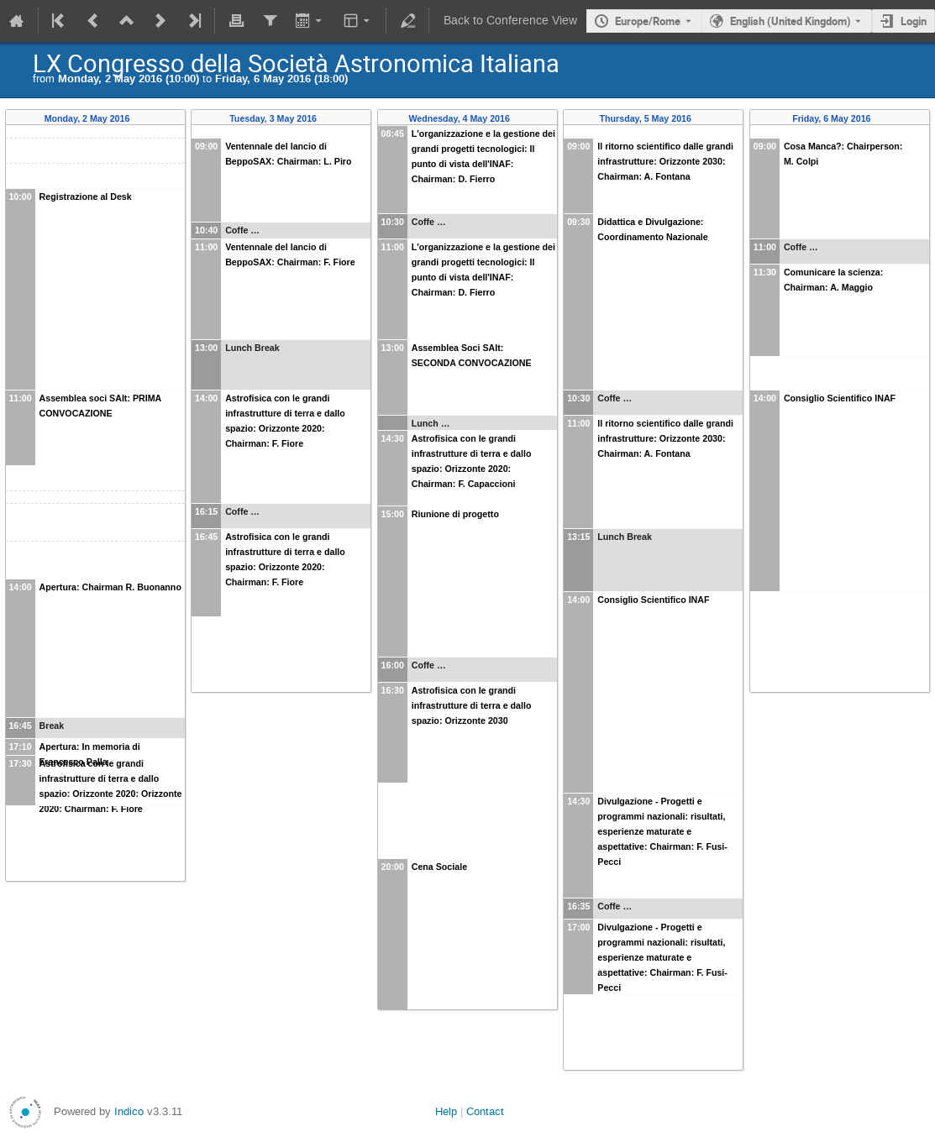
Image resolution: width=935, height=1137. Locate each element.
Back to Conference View (510, 21)
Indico (129, 1111)
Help (446, 1111)
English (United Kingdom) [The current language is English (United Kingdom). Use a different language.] (790, 21)
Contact (485, 1111)
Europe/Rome (647, 21)
